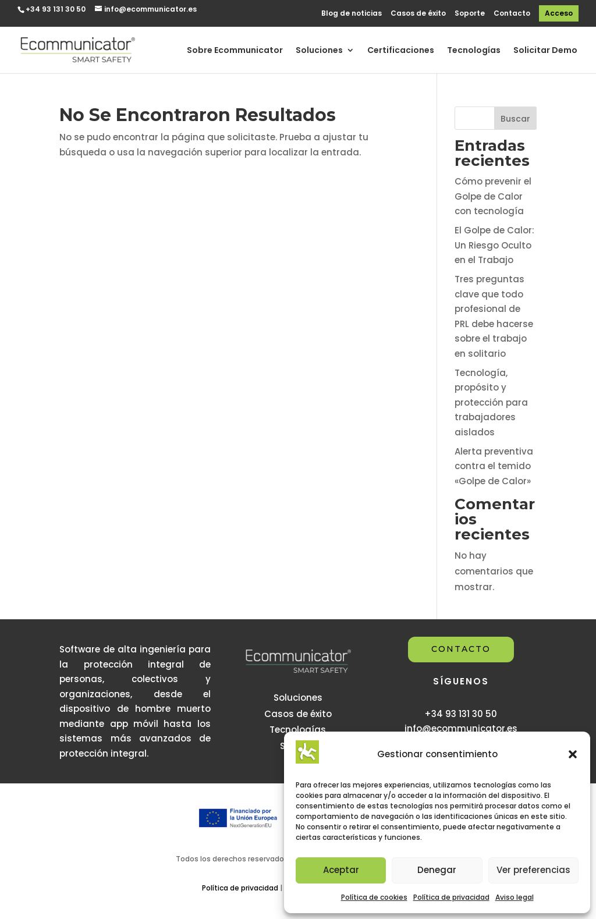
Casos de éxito (418, 14)
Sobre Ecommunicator (235, 51)
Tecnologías (474, 51)
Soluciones (319, 51)
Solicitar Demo (545, 51)
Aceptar (341, 870)
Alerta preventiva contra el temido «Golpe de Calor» (494, 466)
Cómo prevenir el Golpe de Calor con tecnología (493, 196)
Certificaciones (400, 51)
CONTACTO (461, 649)
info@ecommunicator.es (461, 728)
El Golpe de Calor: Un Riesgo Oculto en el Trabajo (494, 245)
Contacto (512, 14)
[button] (573, 754)
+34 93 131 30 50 (56, 9)
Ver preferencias (533, 870)
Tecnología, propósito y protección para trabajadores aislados (491, 402)
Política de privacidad (451, 897)
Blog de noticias (351, 14)
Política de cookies (374, 897)
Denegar (436, 870)
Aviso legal (514, 897)
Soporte (470, 14)
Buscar (515, 119)
